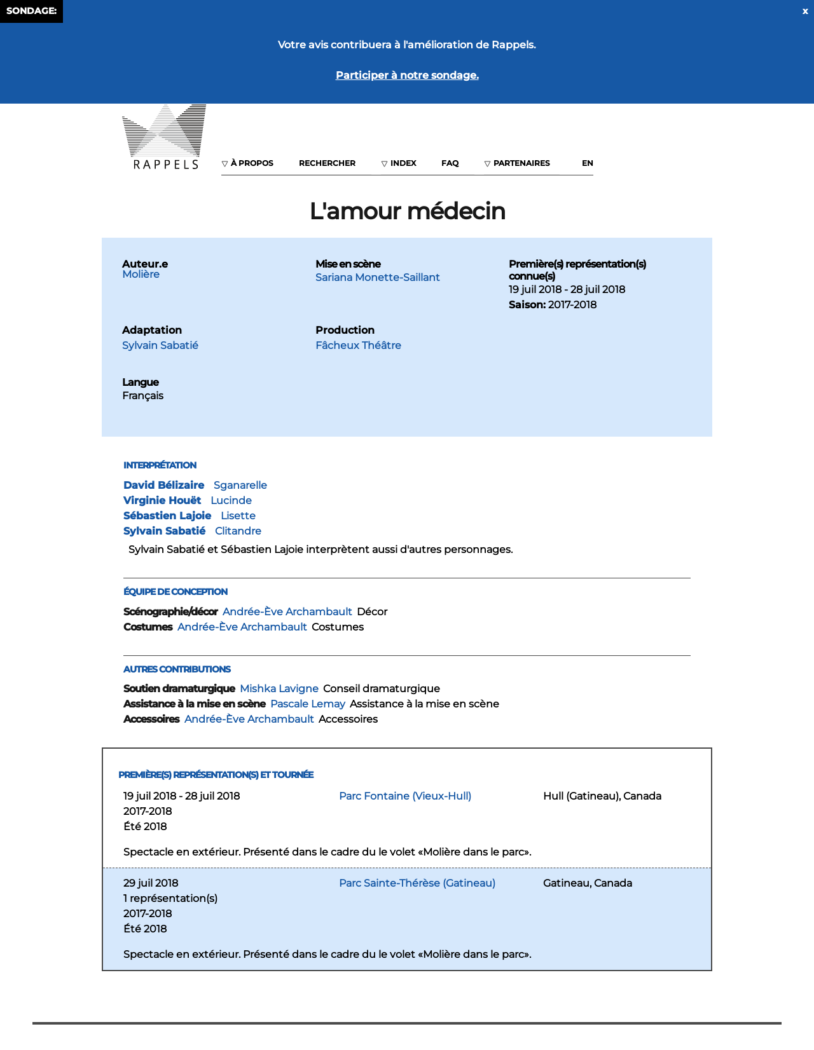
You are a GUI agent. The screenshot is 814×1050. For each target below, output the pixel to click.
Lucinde (231, 500)
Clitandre (238, 531)
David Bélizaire (163, 485)
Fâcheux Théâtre (358, 345)
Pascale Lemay (307, 704)
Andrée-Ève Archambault (287, 612)
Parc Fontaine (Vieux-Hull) (405, 796)
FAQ (450, 163)
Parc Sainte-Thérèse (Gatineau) (417, 883)
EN (587, 163)
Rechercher (327, 163)
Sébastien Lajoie (167, 516)
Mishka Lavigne (279, 689)
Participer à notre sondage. (407, 75)
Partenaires (521, 163)
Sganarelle (240, 485)
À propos (252, 163)
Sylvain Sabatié (160, 345)
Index (403, 163)
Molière (141, 274)
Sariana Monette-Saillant (377, 277)
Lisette (238, 516)
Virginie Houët (162, 500)
